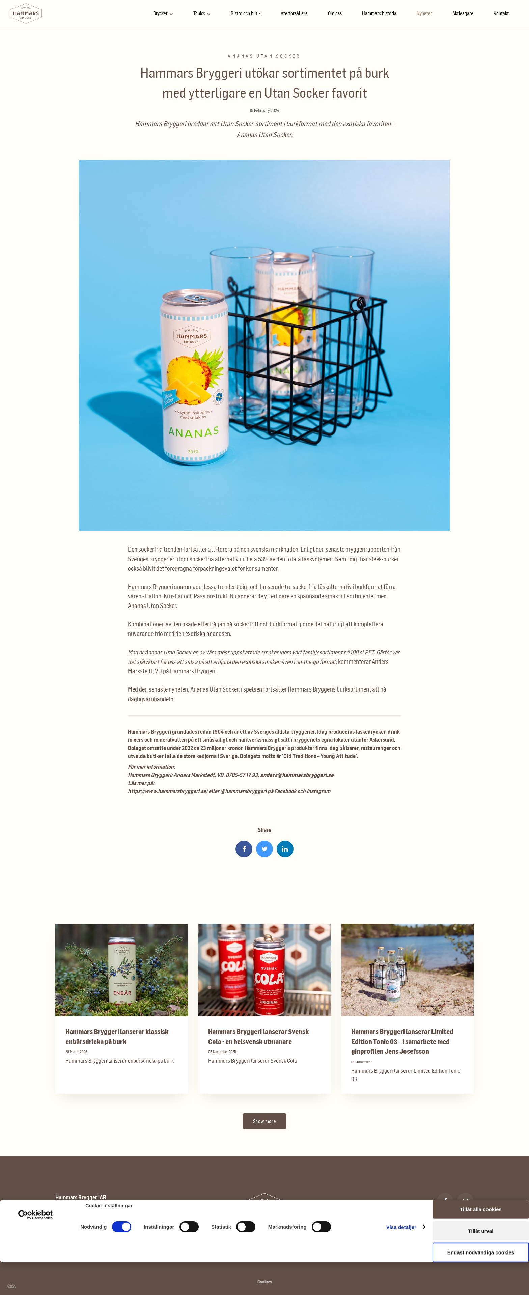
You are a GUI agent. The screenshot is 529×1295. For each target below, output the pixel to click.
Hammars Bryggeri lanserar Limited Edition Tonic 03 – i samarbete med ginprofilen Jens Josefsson (402, 1041)
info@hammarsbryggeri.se (93, 1247)
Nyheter (424, 13)
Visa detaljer (401, 1197)
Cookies (264, 1281)
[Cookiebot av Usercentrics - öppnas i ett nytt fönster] (35, 1185)
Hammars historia (379, 13)
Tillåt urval (481, 1201)
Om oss (335, 13)
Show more (264, 1121)
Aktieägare (462, 13)
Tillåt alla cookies (481, 1179)
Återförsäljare (294, 13)
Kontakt (501, 13)
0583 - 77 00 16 (80, 1233)
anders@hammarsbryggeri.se (297, 774)
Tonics (202, 13)
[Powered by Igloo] (10, 1286)
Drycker (163, 13)
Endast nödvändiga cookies (480, 1223)
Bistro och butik (245, 13)
